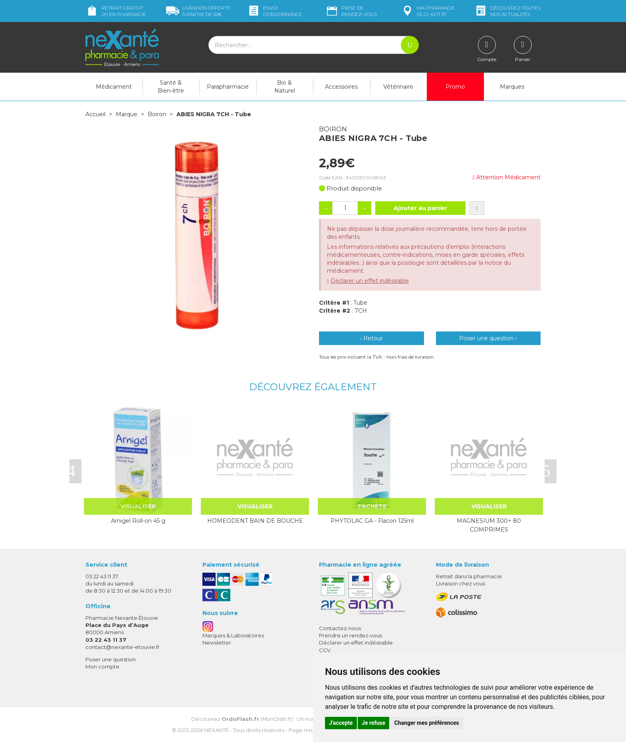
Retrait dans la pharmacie (469, 576)
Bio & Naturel (284, 86)
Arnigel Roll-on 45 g (138, 520)
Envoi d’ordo (274, 11)
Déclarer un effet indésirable (370, 280)
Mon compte (102, 666)
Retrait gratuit (115, 11)
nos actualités (507, 11)
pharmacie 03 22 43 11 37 (428, 11)
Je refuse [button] (373, 723)
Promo (455, 86)
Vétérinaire (398, 86)
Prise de (351, 11)
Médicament (114, 86)
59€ (198, 11)
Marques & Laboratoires (233, 635)
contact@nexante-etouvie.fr (122, 647)
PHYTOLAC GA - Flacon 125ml (372, 520)
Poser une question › (488, 338)
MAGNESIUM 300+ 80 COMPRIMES (489, 525)
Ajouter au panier (420, 208)
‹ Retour (371, 338)
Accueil (95, 114)
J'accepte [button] (341, 723)
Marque (126, 114)
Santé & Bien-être (171, 86)
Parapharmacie (228, 86)
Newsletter (216, 642)
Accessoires (341, 86)
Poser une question (110, 659)
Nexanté (216, 730)
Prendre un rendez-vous (350, 635)
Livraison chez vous (460, 583)
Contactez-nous (340, 628)
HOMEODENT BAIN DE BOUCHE (255, 520)
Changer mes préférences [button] (426, 723)
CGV (325, 650)
